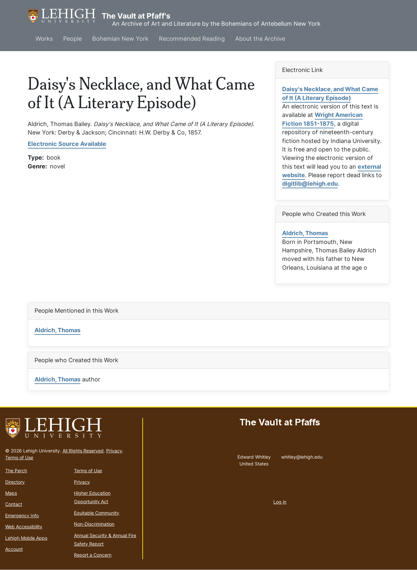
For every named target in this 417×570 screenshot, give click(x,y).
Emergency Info (22, 515)
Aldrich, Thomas (305, 233)
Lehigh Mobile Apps (26, 538)
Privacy (114, 451)
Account (14, 549)
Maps (11, 493)
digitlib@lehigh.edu (310, 183)
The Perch (16, 470)
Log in (279, 502)
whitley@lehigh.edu (302, 455)
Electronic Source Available (67, 144)
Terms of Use (19, 457)
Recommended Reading (192, 39)
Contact (13, 504)
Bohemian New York (120, 39)
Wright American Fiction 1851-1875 (322, 119)
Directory (15, 482)
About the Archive (260, 39)
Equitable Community (96, 513)
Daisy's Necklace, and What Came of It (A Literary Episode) (330, 93)
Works (44, 39)
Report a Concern (92, 555)
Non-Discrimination (94, 524)
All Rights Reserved (83, 451)
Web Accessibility (23, 526)
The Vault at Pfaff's (65, 16)
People (72, 39)
